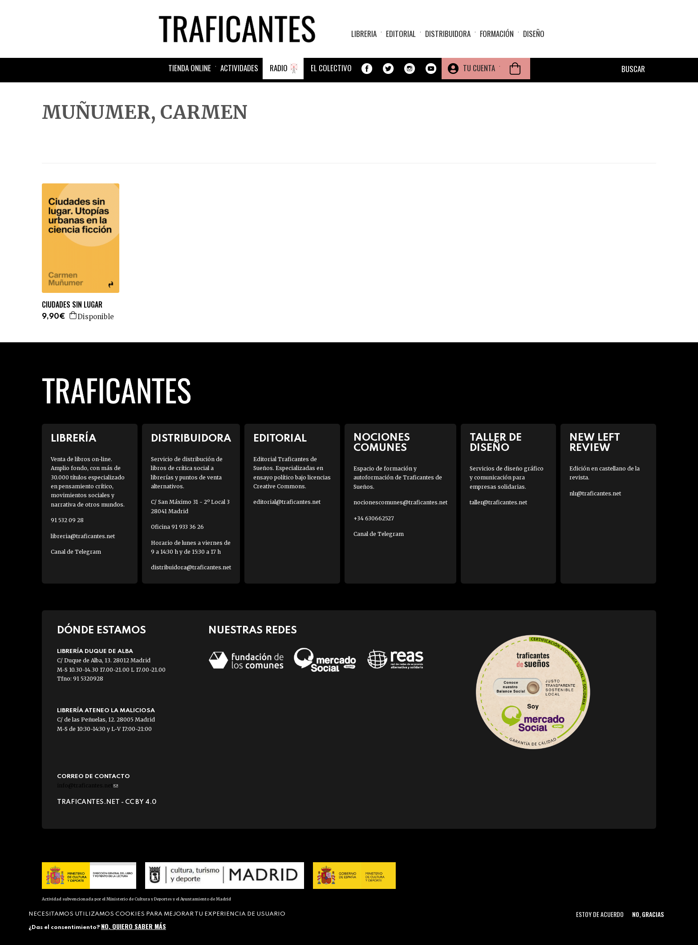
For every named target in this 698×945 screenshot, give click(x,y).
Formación (497, 33)
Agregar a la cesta (73, 315)
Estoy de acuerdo (600, 914)
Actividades (239, 67)
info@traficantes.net (87, 785)
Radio (279, 67)
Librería (73, 439)
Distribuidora (448, 33)
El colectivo (331, 67)
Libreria (364, 33)
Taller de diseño (496, 443)
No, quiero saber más (133, 926)
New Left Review (594, 443)
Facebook (366, 68)
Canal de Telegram (76, 551)
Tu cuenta (479, 67)
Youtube (431, 68)
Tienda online (189, 67)
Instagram (409, 68)
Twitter (388, 68)
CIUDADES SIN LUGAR (72, 304)
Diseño (533, 33)
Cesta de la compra (515, 68)
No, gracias (648, 914)
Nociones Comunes (381, 443)
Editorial (401, 33)
